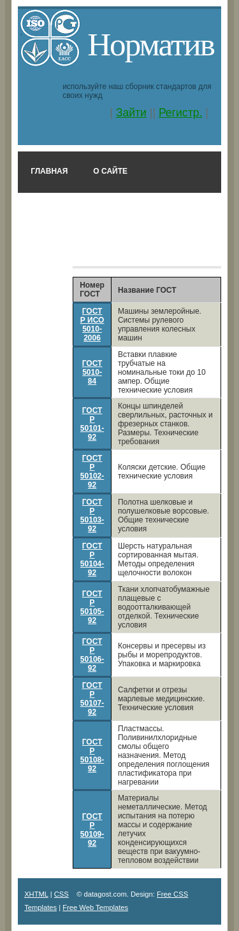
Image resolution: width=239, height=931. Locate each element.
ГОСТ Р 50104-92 (92, 559)
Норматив (150, 44)
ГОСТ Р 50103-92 (92, 515)
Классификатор (171, 247)
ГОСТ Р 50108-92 (92, 755)
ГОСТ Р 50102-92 (92, 471)
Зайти (131, 112)
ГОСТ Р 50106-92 (92, 655)
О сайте (110, 171)
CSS (61, 894)
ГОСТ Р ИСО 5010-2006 (92, 324)
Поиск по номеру (68, 209)
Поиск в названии (70, 247)
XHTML (36, 894)
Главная (49, 171)
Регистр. (181, 112)
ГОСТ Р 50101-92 (92, 424)
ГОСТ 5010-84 (92, 372)
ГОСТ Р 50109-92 (92, 830)
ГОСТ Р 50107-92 (92, 699)
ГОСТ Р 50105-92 (92, 607)
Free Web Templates (95, 907)
